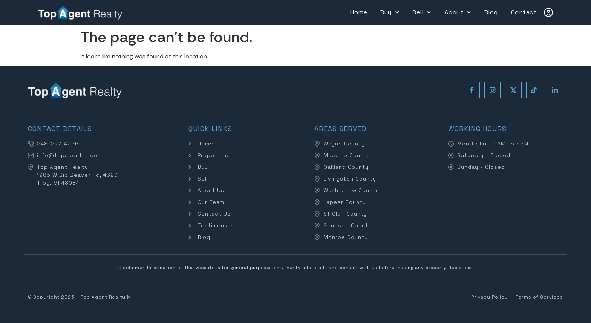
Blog (491, 12)
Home (358, 12)
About (457, 12)
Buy (389, 12)
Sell (421, 12)
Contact (524, 12)
